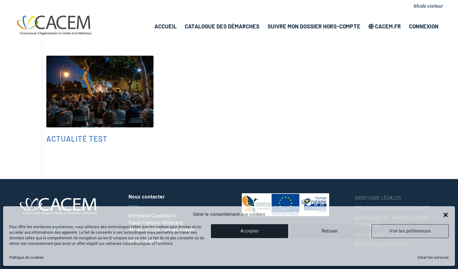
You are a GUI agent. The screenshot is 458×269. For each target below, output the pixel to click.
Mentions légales (378, 198)
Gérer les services (433, 257)
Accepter (249, 231)
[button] (446, 214)
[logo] (53, 26)
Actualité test (76, 138)
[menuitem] (426, 6)
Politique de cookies (26, 257)
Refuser (330, 231)
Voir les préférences (410, 231)
